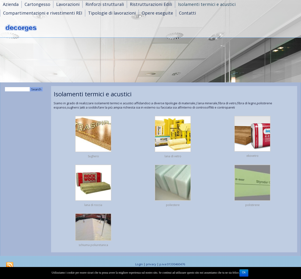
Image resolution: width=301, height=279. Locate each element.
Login (139, 264)
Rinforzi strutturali (104, 4)
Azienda (11, 4)
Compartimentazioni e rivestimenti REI (42, 13)
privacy (151, 264)
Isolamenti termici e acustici (207, 4)
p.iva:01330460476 (172, 264)
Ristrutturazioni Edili (151, 4)
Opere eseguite (157, 13)
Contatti (187, 13)
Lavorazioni (68, 4)
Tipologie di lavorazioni (112, 13)
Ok (244, 272)
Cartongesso (37, 4)
